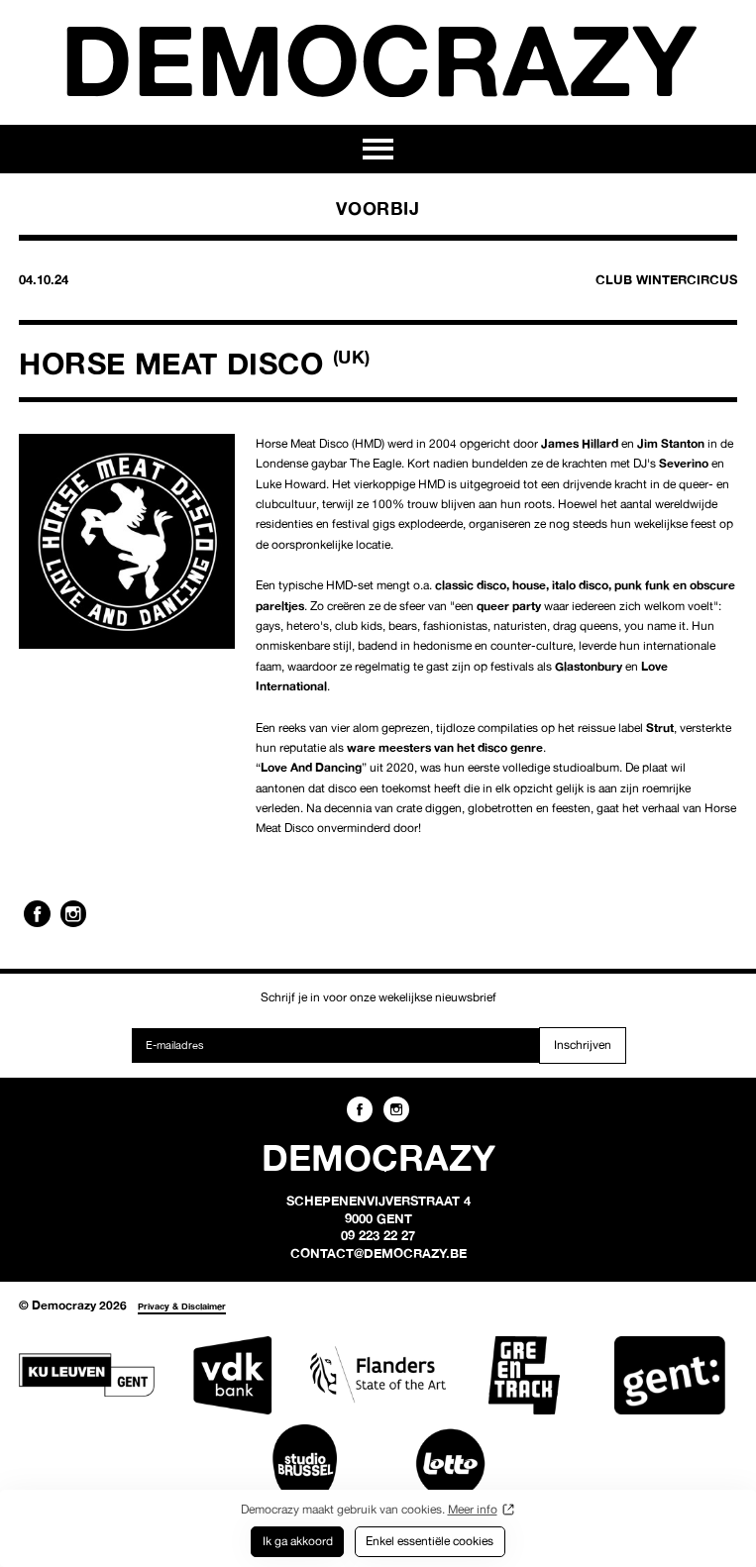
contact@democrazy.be (378, 1253)
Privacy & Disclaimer (182, 1306)
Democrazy (378, 59)
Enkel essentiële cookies (429, 1540)
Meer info (472, 1509)
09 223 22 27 (378, 1235)
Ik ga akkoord (298, 1540)
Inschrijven (582, 1044)
